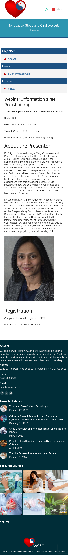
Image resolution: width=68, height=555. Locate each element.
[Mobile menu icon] (57, 9)
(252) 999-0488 (8, 378)
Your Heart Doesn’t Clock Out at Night (28, 406)
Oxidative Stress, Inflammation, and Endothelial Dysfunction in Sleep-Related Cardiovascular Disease (36, 418)
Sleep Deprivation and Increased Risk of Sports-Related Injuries (37, 430)
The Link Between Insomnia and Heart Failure (32, 453)
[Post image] (3, 408)
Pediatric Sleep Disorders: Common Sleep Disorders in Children (37, 442)
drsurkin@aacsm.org (10, 387)
